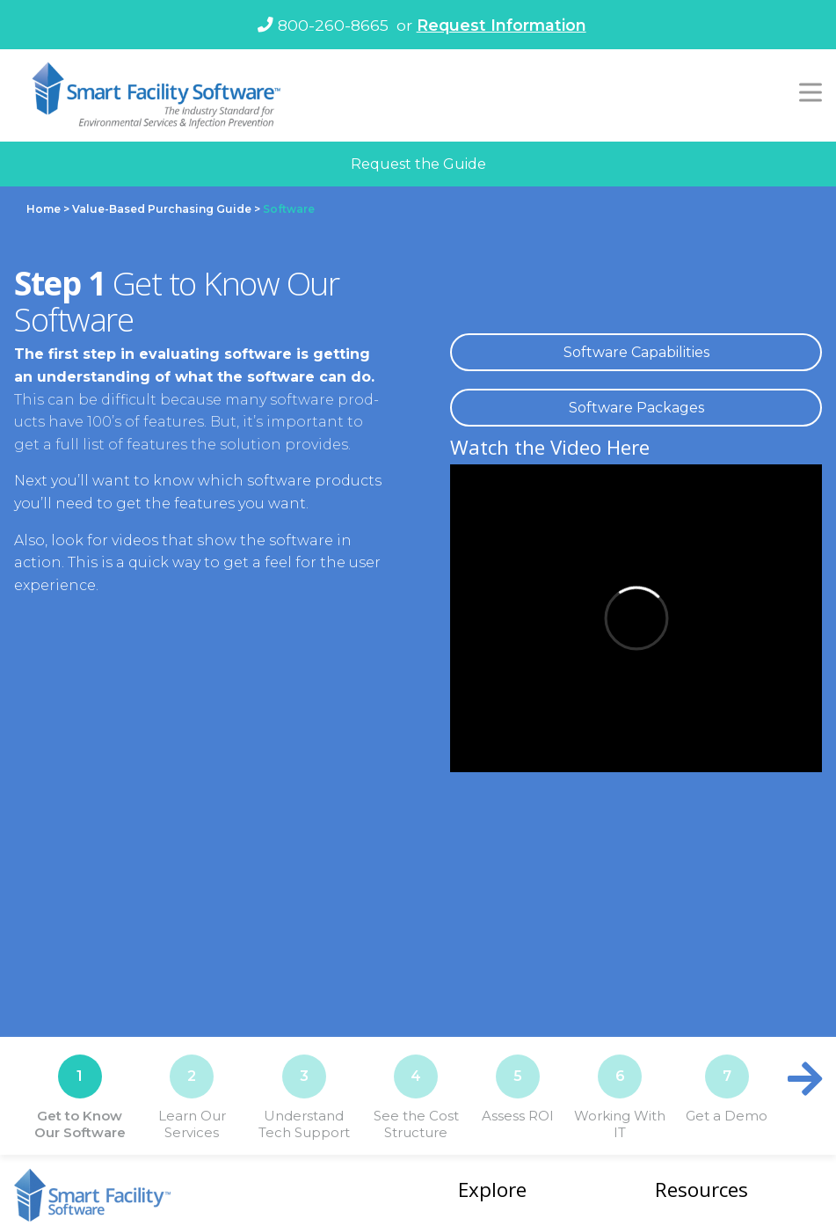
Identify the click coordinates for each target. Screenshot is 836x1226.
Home (43, 208)
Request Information (501, 25)
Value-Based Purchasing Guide (161, 208)
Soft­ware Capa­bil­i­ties (636, 352)
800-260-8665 (323, 25)
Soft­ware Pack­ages (636, 407)
